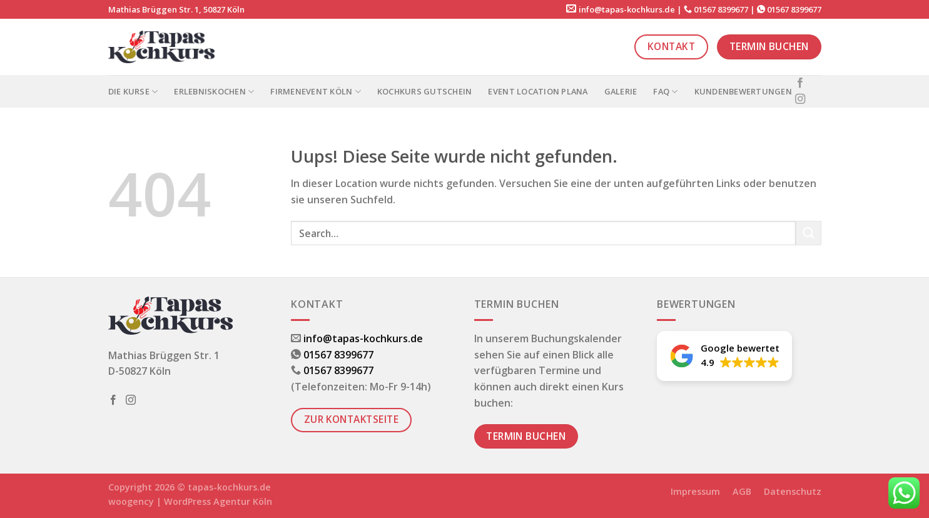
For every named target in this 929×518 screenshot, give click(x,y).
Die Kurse (133, 92)
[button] (724, 356)
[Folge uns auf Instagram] (800, 99)
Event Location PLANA (537, 91)
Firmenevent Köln (315, 92)
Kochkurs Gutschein (424, 91)
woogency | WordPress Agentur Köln (190, 501)
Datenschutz (792, 491)
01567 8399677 (721, 9)
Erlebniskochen (214, 92)
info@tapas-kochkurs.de (627, 9)
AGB (742, 491)
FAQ (665, 92)
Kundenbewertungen (743, 91)
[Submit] (808, 233)
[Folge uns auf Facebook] (800, 83)
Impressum (695, 491)
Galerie (620, 91)
